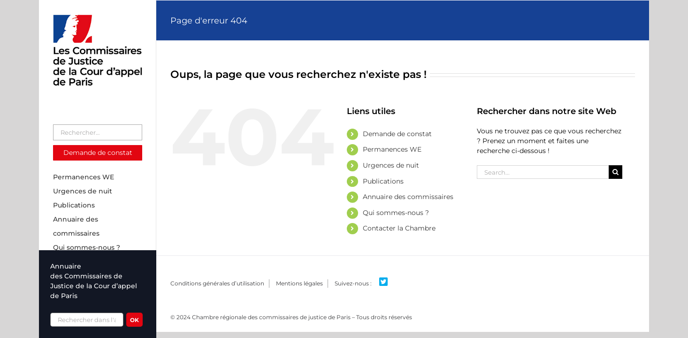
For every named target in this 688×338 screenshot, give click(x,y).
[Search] (615, 172)
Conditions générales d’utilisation (217, 283)
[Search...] (543, 172)
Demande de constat (397, 134)
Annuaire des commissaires (408, 196)
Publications (383, 181)
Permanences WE (392, 149)
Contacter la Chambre (399, 228)
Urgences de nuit (391, 165)
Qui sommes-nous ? (396, 212)
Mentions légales (299, 283)
